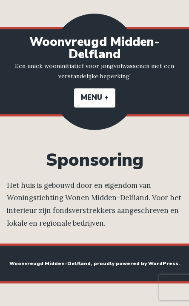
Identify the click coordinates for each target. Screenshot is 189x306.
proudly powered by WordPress (136, 263)
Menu (98, 97)
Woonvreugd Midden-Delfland (94, 48)
